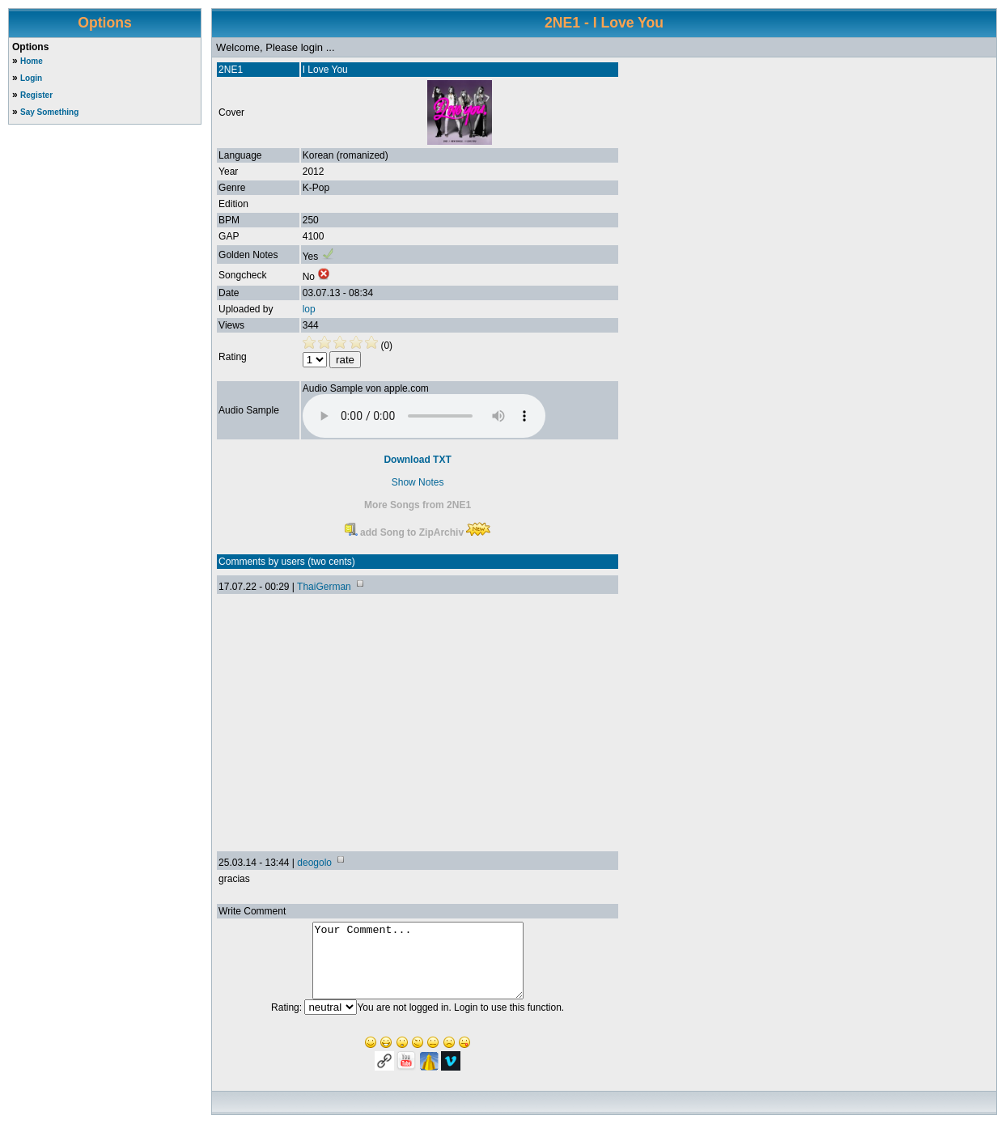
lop (309, 309)
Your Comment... (418, 968)
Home (31, 61)
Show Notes (418, 482)
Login (31, 78)
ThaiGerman (324, 586)
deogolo (314, 862)
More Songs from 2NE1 (417, 505)
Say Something (49, 112)
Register (36, 95)
